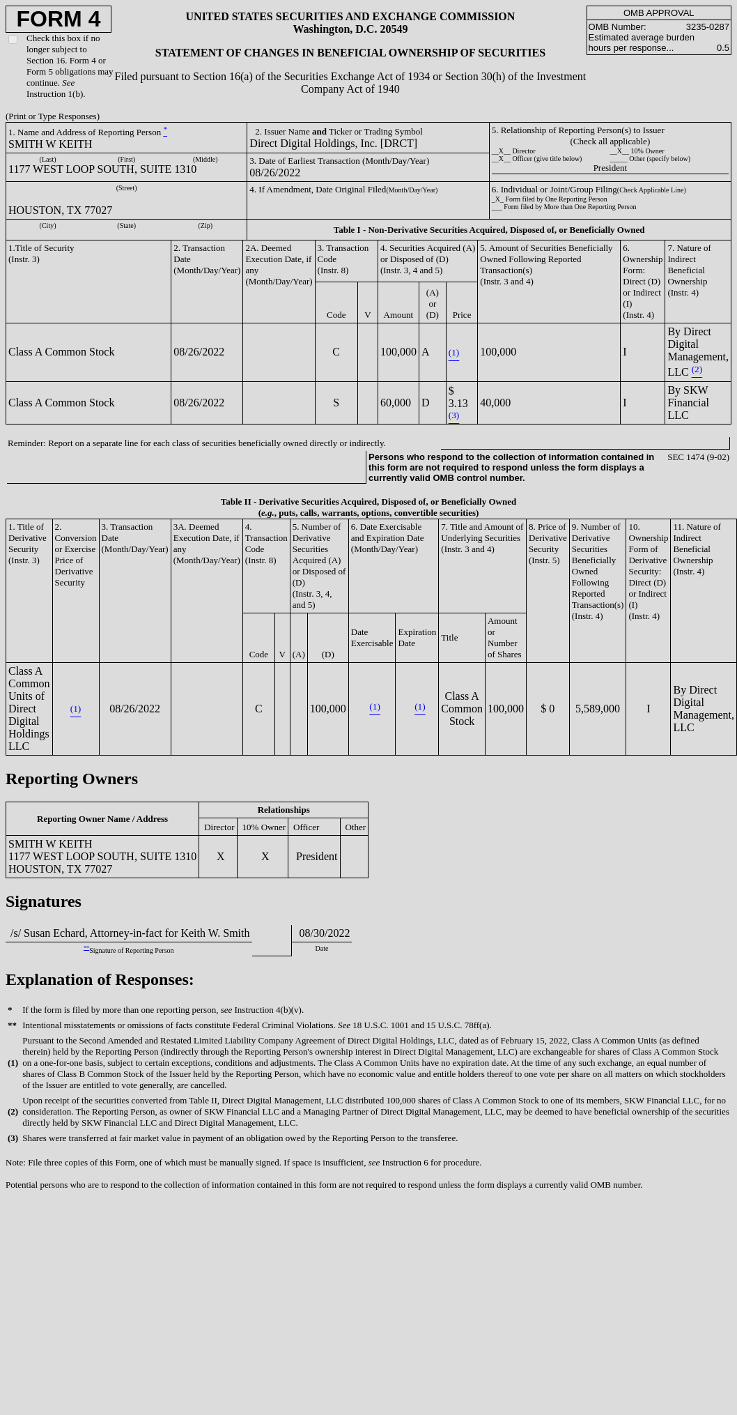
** (86, 947)
